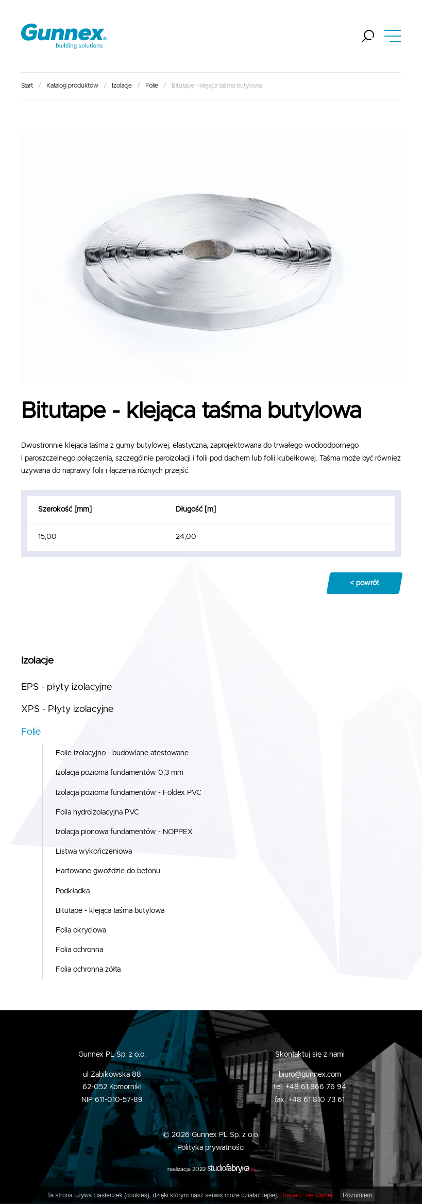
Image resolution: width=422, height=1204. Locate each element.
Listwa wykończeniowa (94, 851)
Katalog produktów (72, 85)
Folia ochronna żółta (88, 969)
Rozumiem (357, 1195)
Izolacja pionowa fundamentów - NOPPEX (124, 832)
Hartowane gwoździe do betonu (108, 871)
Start (27, 85)
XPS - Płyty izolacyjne (67, 709)
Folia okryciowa (81, 930)
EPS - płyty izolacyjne (66, 687)
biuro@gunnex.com (310, 1074)
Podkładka (73, 891)
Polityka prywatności (211, 1147)
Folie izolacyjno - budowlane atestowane (122, 753)
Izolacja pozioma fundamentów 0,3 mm (119, 772)
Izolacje (122, 85)
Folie (151, 85)
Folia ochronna (79, 950)
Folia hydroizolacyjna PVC (97, 812)
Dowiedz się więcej (306, 1195)
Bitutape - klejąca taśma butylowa (110, 910)
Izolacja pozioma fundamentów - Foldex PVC (128, 792)
